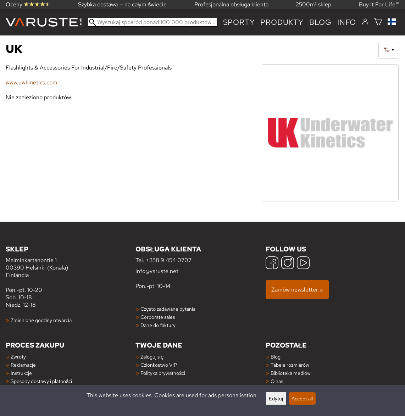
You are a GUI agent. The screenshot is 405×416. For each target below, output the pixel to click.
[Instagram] (287, 263)
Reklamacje (23, 364)
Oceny (28, 4)
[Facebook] (272, 263)
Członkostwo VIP (158, 364)
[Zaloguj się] (365, 22)
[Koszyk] (378, 22)
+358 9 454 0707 (169, 260)
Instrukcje (21, 373)
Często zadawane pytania (167, 308)
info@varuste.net (156, 271)
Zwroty (18, 356)
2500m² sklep (313, 4)
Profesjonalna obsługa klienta (231, 4)
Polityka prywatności (162, 373)
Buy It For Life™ (379, 4)
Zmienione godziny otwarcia (41, 320)
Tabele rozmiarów (290, 364)
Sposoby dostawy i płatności (41, 381)
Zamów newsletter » (297, 289)
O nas (277, 381)
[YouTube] (303, 263)
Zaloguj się (151, 356)
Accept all (302, 398)
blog (320, 22)
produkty (281, 22)
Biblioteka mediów (291, 373)
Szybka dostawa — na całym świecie (122, 4)
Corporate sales (157, 317)
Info (346, 22)
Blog (276, 356)
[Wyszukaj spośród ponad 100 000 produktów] (152, 22)
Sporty (239, 22)
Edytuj (276, 398)
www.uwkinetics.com (31, 82)
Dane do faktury (158, 325)
